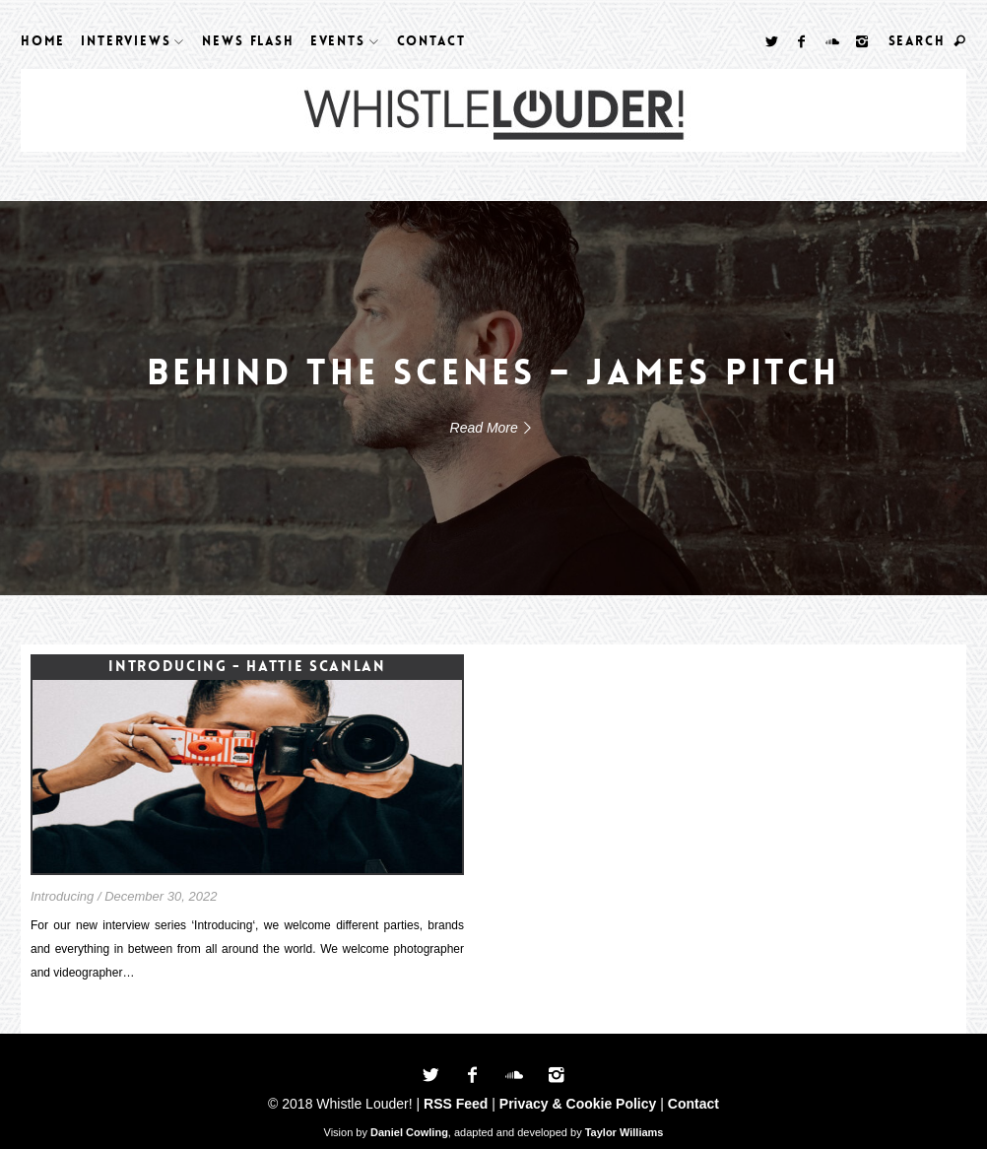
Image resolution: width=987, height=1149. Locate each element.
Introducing (62, 896)
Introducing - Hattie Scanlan (246, 666)
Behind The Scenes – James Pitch (494, 373)
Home (43, 41)
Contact (431, 41)
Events (337, 41)
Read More (494, 428)
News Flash (248, 41)
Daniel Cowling (409, 1132)
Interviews (125, 41)
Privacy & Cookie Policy (578, 1104)
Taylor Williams (624, 1132)
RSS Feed (456, 1104)
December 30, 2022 (160, 896)
